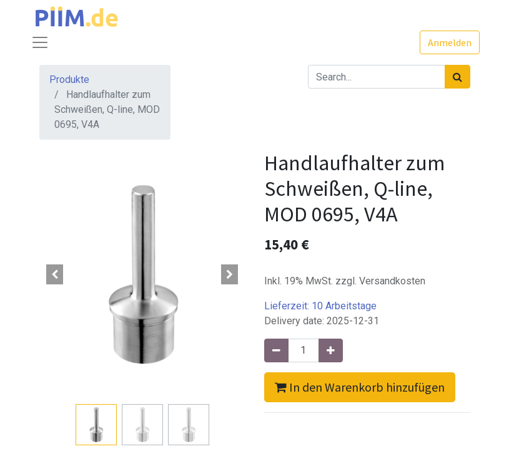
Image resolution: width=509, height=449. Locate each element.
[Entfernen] (276, 350)
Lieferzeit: (320, 306)
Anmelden (450, 42)
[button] (55, 274)
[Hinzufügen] (331, 350)
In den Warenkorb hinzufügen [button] (360, 387)
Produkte (69, 79)
